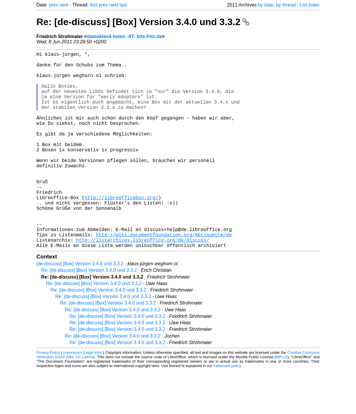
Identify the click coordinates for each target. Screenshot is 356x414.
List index (310, 4)
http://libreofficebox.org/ (121, 230)
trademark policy (227, 409)
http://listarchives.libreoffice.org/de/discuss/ (142, 282)
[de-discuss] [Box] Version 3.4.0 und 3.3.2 (80, 307)
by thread (286, 4)
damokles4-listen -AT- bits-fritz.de (124, 36)
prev (53, 4)
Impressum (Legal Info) (82, 396)
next (64, 4)
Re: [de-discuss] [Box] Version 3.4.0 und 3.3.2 (143, 22)
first (94, 4)
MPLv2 (282, 400)
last (123, 4)
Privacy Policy (48, 396)
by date (265, 4)
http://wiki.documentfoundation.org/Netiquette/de (164, 276)
